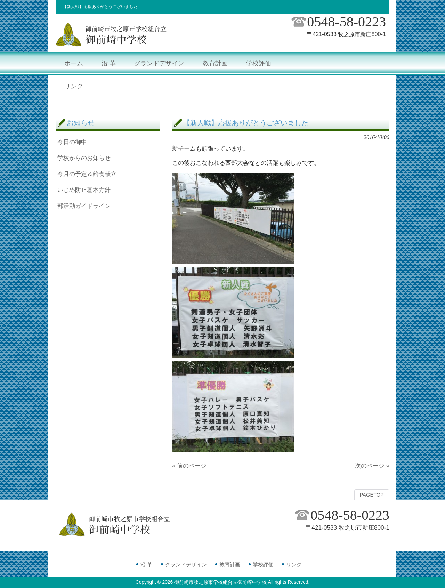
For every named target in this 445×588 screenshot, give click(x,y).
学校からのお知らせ (84, 157)
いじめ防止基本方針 (84, 189)
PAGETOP (372, 495)
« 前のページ (189, 465)
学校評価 (263, 564)
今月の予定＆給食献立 (86, 173)
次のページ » (372, 465)
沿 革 (146, 564)
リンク (294, 564)
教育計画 (229, 564)
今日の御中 (72, 141)
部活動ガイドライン (84, 205)
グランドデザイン (186, 564)
